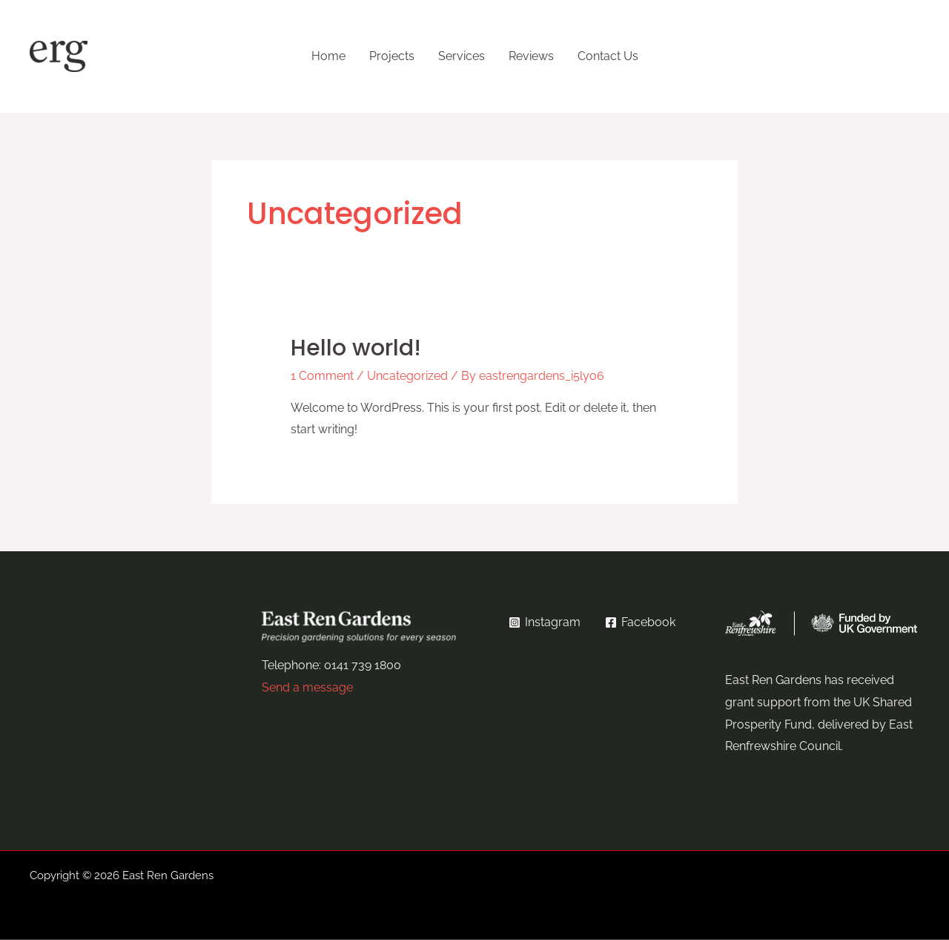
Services (461, 56)
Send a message (307, 687)
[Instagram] (545, 622)
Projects (391, 56)
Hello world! (356, 348)
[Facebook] (641, 622)
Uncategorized (407, 376)
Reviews (531, 56)
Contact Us (608, 56)
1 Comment (322, 376)
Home (328, 56)
